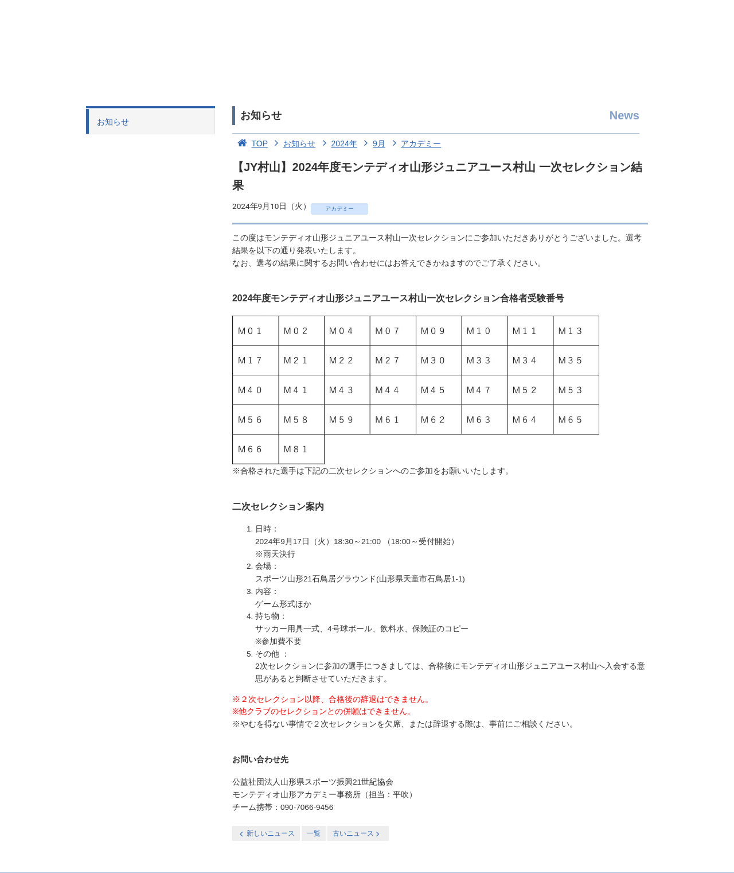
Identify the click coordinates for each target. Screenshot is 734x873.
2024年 (337, 143)
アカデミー (415, 143)
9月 (372, 143)
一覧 (314, 833)
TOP (250, 143)
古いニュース (357, 834)
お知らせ (113, 121)
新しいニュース (266, 834)
